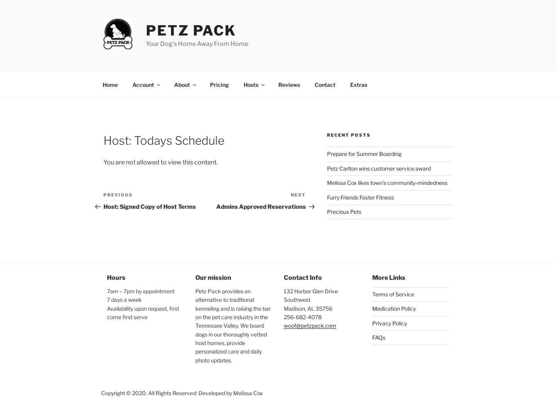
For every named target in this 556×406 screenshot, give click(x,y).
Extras (358, 84)
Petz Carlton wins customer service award (379, 168)
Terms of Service (393, 294)
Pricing (219, 84)
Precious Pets (344, 211)
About (185, 84)
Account (146, 84)
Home (110, 84)
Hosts (255, 84)
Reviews (289, 84)
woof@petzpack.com (310, 325)
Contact (325, 84)
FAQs (378, 337)
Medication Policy (394, 308)
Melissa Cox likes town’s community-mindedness (387, 182)
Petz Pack (191, 30)
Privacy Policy (389, 323)
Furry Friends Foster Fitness (360, 197)
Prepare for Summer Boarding (364, 154)
